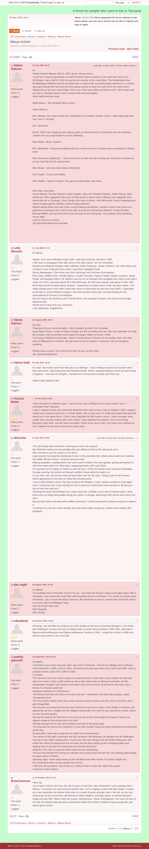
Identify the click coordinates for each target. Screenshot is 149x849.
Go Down (15, 57)
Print (135, 57)
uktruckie (20, 437)
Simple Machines (34, 846)
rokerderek (21, 620)
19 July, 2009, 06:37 (41, 65)
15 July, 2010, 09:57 (41, 438)
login (50, 2)
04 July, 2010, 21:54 (43, 398)
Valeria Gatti (22, 362)
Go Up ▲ (138, 846)
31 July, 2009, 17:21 (41, 248)
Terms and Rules (125, 846)
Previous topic (117, 49)
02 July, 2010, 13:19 (41, 363)
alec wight (20, 584)
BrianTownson (20, 781)
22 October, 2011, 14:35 (42, 621)
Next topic (133, 49)
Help (114, 846)
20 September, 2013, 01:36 (44, 657)
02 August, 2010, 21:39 (42, 585)
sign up (60, 2)
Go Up (13, 816)
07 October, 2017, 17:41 (45, 778)
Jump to (112, 828)
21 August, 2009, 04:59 (42, 320)
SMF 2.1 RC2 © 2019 (16, 846)
